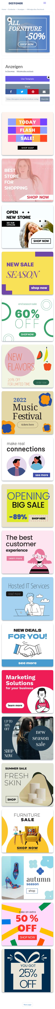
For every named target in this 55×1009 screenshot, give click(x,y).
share (27, 86)
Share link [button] (44, 99)
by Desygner (10, 71)
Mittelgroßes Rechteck (35, 9)
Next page (27, 1005)
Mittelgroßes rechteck (25, 71)
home (4, 9)
